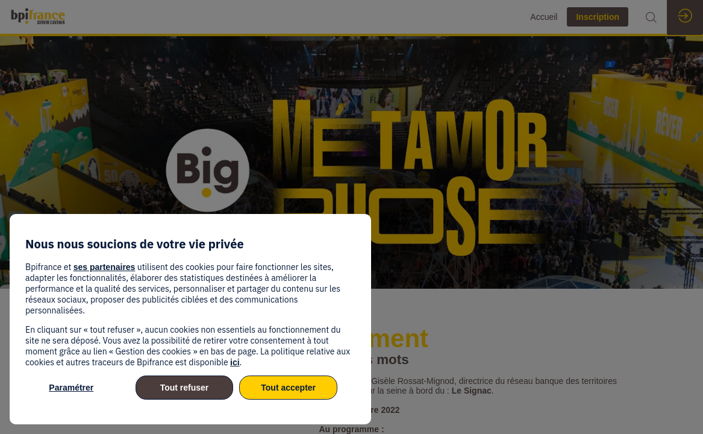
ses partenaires (104, 267)
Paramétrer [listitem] (71, 387)
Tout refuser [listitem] (184, 387)
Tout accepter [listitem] (288, 387)
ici (235, 362)
